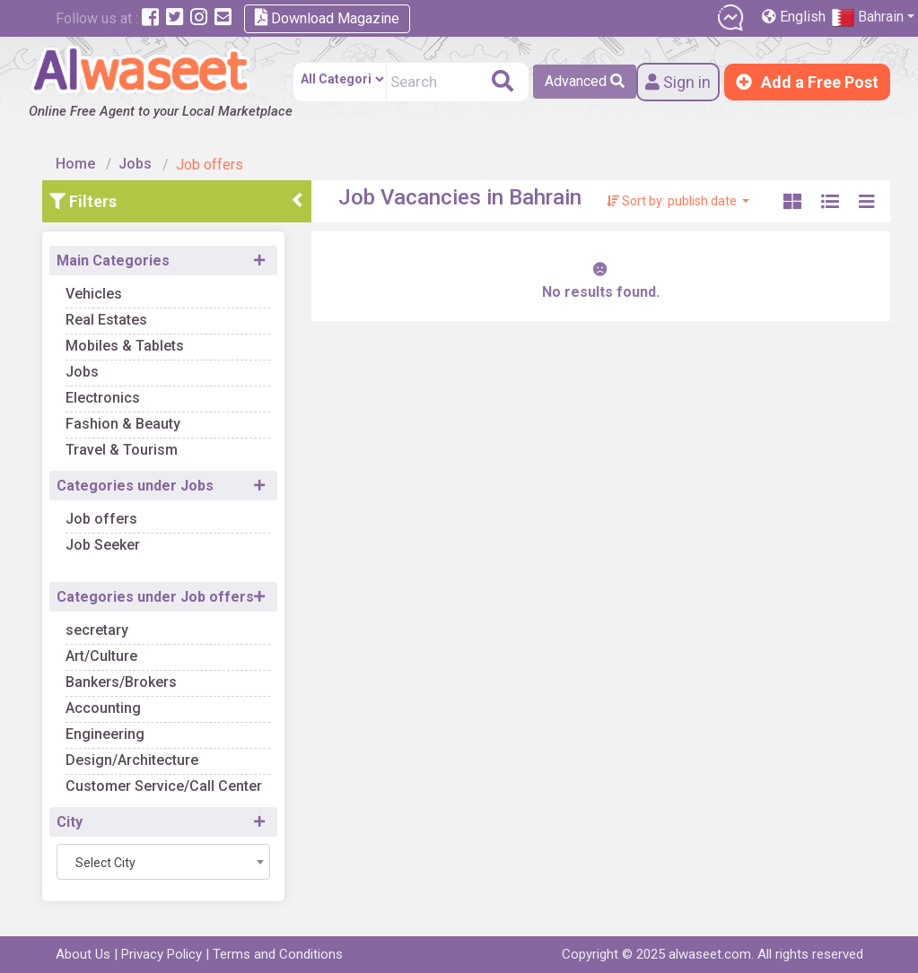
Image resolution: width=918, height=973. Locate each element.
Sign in (678, 82)
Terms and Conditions (278, 954)
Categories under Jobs (135, 485)
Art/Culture (101, 656)
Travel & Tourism (122, 449)
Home (75, 163)
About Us (83, 954)
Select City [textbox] (105, 863)
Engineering (105, 734)
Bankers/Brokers (121, 682)
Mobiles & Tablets (125, 345)
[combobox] (163, 862)
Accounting (103, 708)
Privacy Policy (161, 954)
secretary (97, 630)
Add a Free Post (807, 82)
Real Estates (106, 319)
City (70, 821)
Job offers (101, 518)
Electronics (103, 397)
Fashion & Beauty (123, 423)
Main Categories (113, 260)
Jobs (135, 163)
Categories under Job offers (155, 596)
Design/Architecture (132, 760)
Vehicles (94, 293)
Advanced (585, 81)
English (795, 16)
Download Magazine (327, 17)
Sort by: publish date (673, 201)
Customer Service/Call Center (164, 786)
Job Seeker (103, 544)
